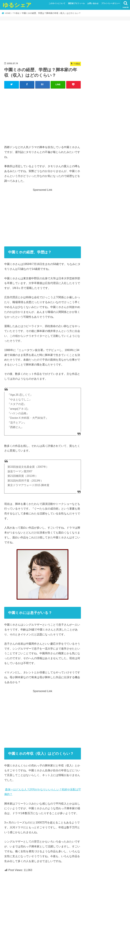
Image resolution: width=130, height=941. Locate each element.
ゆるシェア (17, 5)
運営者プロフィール (76, 3)
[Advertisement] (42, 115)
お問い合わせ (93, 3)
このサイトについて (57, 3)
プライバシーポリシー (110, 3)
